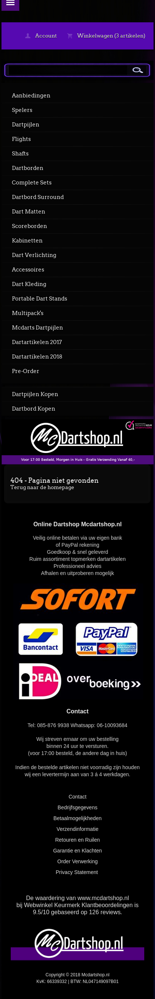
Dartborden (27, 168)
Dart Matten (28, 211)
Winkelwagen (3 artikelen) (106, 36)
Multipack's (27, 313)
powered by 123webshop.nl (77, 990)
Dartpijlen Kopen (35, 394)
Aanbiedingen (31, 95)
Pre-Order (25, 371)
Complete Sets (32, 182)
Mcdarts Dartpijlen (37, 327)
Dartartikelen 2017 (37, 342)
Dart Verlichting (34, 255)
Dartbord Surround (38, 197)
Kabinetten (27, 240)
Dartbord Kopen (33, 408)
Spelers (22, 110)
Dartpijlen (25, 124)
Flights (21, 139)
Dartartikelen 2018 (37, 356)
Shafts (20, 153)
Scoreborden (29, 226)
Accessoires (28, 269)
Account (41, 36)
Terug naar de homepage (42, 487)
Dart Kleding (29, 284)
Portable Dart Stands (39, 298)
